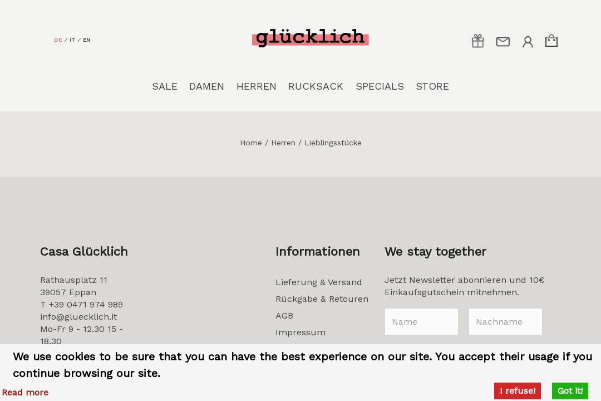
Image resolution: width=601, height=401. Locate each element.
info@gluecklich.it (78, 316)
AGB (284, 315)
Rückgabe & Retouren (321, 299)
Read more (25, 392)
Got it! (570, 390)
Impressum (300, 332)
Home (251, 142)
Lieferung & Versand (318, 282)
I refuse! (517, 390)
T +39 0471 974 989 (81, 304)
